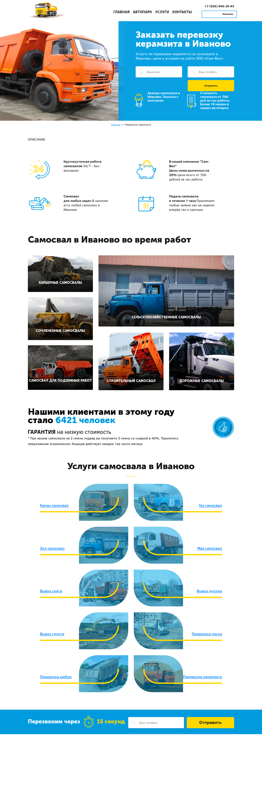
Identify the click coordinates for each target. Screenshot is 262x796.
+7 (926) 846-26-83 (219, 6)
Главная (121, 11)
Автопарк (142, 11)
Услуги (162, 11)
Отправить (211, 85)
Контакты (182, 11)
